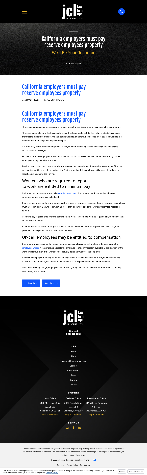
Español (73, 366)
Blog (73, 375)
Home (73, 351)
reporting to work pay (67, 193)
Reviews (73, 380)
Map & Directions (50, 414)
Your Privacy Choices (85, 460)
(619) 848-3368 (73, 334)
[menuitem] (60, 465)
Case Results (73, 370)
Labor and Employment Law (73, 361)
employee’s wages (30, 248)
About (73, 356)
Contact (73, 384)
